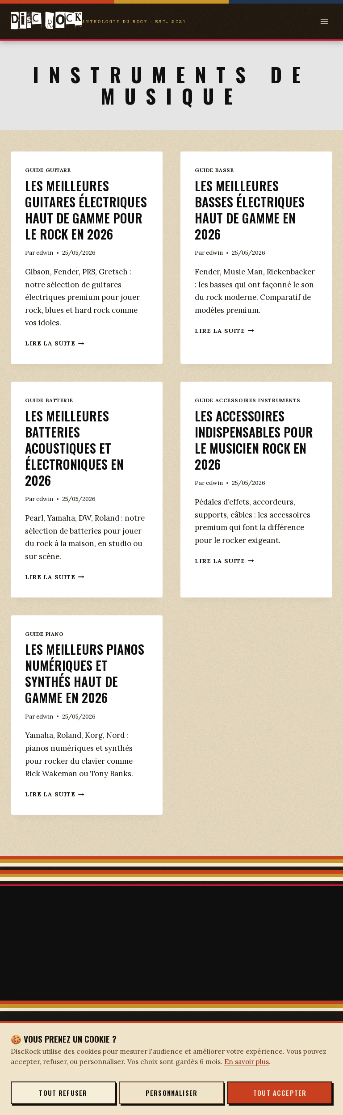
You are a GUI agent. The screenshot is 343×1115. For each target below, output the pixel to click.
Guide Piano (44, 650)
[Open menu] (324, 21)
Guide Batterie (49, 416)
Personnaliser (171, 1093)
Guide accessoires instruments (248, 416)
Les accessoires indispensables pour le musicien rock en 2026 (256, 455)
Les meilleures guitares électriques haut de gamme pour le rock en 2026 (86, 217)
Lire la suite (54, 359)
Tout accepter (279, 1093)
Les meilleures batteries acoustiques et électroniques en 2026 (75, 463)
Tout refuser (63, 1093)
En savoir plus (246, 1061)
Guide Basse (214, 170)
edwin (44, 269)
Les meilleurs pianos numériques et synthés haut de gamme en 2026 (86, 689)
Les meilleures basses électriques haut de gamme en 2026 (251, 209)
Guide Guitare (48, 170)
